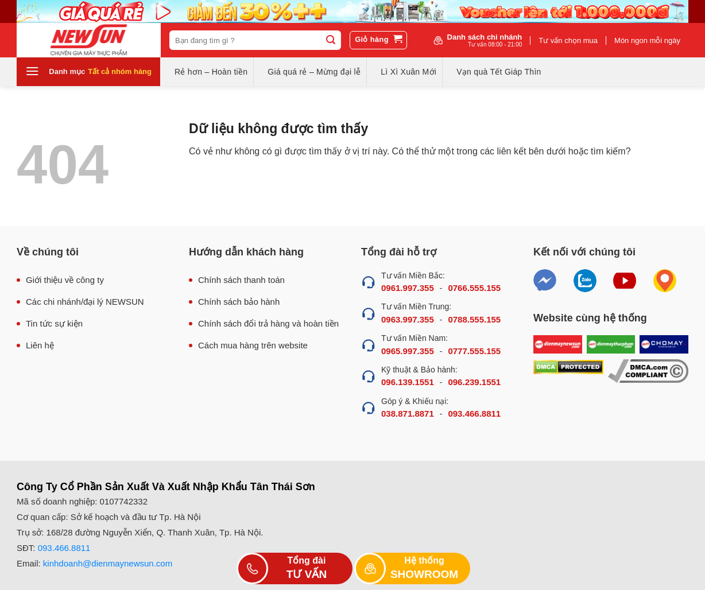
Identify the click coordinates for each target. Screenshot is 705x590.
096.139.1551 (407, 382)
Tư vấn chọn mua (568, 40)
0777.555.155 (474, 351)
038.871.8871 (407, 413)
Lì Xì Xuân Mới (408, 71)
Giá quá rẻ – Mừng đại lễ (314, 71)
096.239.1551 (474, 382)
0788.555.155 (474, 319)
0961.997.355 (407, 288)
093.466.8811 (474, 413)
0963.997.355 (407, 319)
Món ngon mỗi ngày (647, 40)
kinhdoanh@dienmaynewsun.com (107, 563)
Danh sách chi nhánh (484, 40)
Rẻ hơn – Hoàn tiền (211, 71)
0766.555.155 (474, 288)
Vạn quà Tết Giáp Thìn (498, 71)
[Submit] (330, 40)
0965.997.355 (407, 351)
